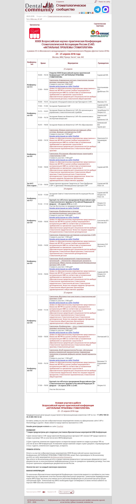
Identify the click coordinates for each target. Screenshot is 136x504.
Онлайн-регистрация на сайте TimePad (64, 86)
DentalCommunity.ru (37, 500)
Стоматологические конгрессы (59, 16)
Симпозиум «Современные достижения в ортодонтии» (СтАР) (72, 235)
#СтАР (40, 19)
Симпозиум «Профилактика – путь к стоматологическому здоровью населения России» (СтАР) (71, 327)
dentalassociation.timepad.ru (61, 457)
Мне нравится (66, 492)
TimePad (60, 426)
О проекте (60, 2)
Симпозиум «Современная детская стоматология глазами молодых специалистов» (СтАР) (71, 81)
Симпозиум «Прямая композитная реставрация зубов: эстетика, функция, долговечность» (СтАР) (70, 131)
